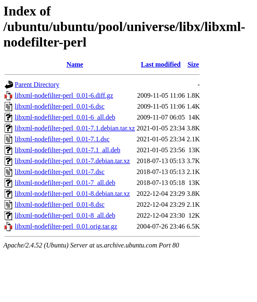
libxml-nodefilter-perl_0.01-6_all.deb (65, 117)
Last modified (161, 64)
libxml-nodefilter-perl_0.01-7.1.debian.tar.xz (75, 128)
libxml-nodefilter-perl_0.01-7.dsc (60, 171)
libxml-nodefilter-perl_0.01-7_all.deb (65, 182)
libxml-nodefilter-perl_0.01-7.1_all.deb (68, 150)
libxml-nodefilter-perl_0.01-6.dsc (60, 106)
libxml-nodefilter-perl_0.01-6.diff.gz (64, 95)
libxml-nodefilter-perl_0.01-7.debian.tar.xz (72, 160)
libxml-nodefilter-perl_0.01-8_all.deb (65, 215)
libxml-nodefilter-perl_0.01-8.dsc (60, 204)
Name (74, 64)
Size (193, 64)
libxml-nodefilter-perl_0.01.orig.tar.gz (66, 226)
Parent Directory (37, 84)
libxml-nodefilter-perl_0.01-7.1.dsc (62, 139)
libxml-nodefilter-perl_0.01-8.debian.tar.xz (72, 193)
